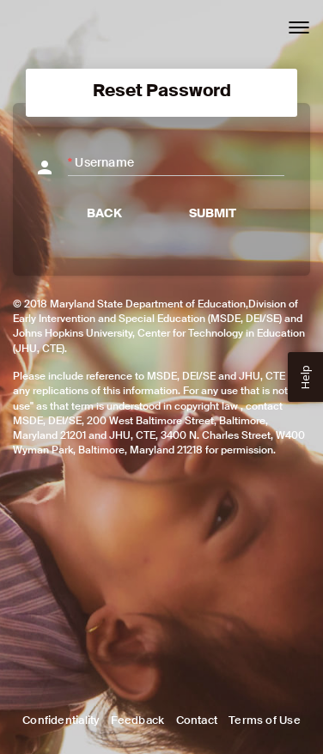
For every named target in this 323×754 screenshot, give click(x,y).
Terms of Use (265, 720)
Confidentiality (60, 720)
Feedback (138, 720)
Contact (196, 720)
